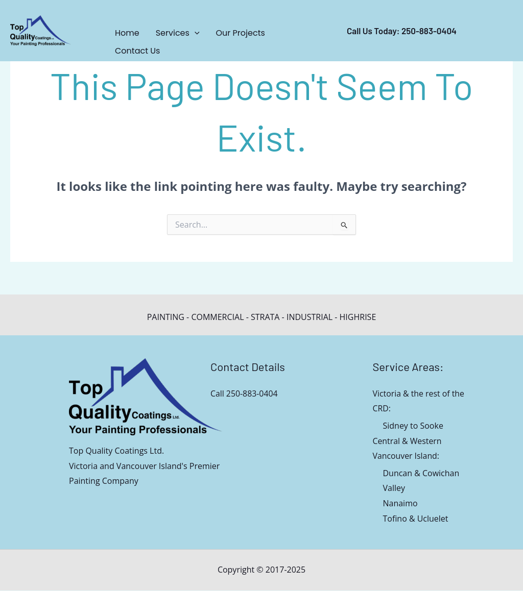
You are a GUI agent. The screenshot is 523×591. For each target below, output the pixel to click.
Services (178, 33)
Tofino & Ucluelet (415, 519)
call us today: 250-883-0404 (402, 31)
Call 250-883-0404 (244, 393)
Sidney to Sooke (413, 425)
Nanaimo (400, 503)
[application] (194, 33)
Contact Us (137, 51)
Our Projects (240, 33)
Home (127, 33)
